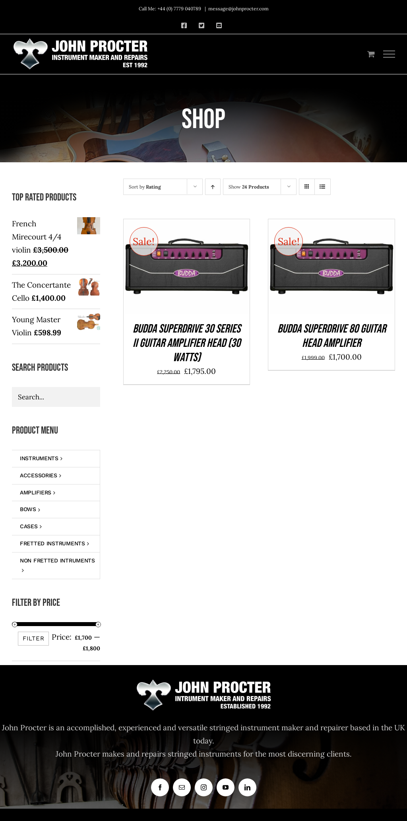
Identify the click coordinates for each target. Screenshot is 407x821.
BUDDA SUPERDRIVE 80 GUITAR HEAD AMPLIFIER (331, 336)
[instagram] (204, 787)
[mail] (182, 787)
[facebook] (160, 787)
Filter (34, 638)
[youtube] (226, 787)
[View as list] (322, 187)
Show (249, 187)
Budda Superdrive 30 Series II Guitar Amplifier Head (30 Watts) (186, 343)
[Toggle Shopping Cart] (371, 54)
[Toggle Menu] (389, 54)
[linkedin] (247, 787)
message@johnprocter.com (238, 9)
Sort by (145, 187)
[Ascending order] (213, 187)
